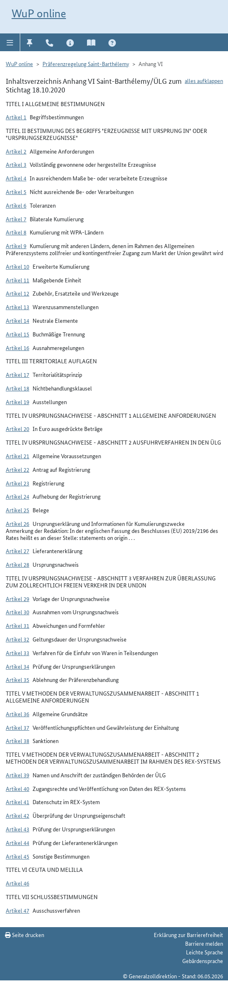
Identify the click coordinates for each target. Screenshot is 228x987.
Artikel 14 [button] (17, 320)
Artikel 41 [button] (17, 802)
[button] (10, 42)
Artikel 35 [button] (17, 679)
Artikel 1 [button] (16, 117)
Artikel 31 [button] (17, 625)
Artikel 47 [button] (17, 910)
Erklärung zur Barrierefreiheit (188, 934)
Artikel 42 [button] (17, 815)
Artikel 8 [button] (16, 232)
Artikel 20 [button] (17, 428)
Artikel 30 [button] (17, 612)
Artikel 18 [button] (17, 388)
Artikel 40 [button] (17, 788)
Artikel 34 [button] (17, 666)
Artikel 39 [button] (17, 775)
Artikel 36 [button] (17, 714)
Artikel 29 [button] (17, 598)
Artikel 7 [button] (16, 219)
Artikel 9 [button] (16, 245)
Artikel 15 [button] (17, 334)
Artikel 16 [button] (17, 347)
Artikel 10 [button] (17, 266)
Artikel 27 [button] (17, 551)
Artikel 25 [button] (17, 510)
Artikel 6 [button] (16, 205)
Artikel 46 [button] (17, 883)
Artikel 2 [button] (16, 151)
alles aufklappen (204, 80)
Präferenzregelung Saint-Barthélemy (85, 63)
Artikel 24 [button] (17, 496)
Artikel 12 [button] (17, 293)
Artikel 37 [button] (17, 727)
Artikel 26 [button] (17, 523)
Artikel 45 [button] (17, 856)
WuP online (39, 13)
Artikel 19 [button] (17, 402)
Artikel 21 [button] (17, 456)
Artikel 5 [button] (16, 191)
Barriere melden (204, 943)
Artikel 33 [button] (17, 653)
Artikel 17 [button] (17, 374)
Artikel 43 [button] (17, 829)
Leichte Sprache (204, 952)
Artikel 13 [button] (17, 307)
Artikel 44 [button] (17, 842)
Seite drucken (24, 934)
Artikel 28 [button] (17, 564)
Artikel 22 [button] (17, 469)
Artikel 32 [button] (17, 639)
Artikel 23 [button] (17, 483)
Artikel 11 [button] (17, 280)
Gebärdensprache (202, 960)
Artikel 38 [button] (17, 740)
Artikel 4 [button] (16, 178)
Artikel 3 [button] (16, 164)
